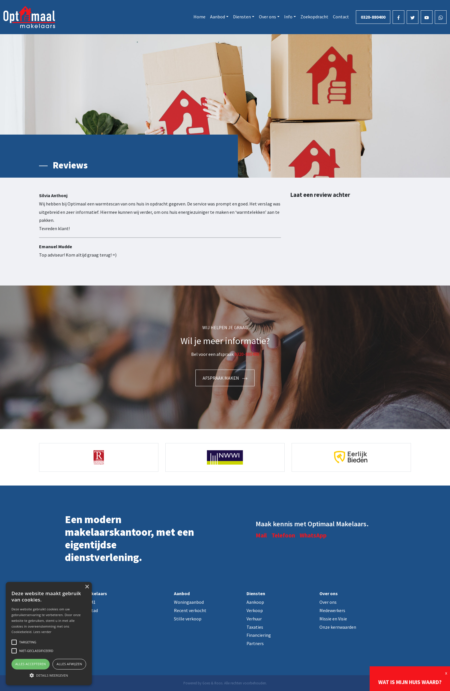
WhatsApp (313, 535)
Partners (255, 643)
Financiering (259, 635)
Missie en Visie (333, 619)
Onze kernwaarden (337, 627)
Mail (261, 535)
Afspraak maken (225, 378)
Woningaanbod (189, 602)
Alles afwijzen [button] (69, 664)
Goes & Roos (212, 683)
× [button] (87, 587)
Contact (341, 17)
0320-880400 (373, 17)
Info (288, 17)
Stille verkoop (187, 619)
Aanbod (217, 17)
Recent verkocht (190, 610)
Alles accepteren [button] (30, 664)
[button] (48, 675)
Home (199, 17)
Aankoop (255, 602)
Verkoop (255, 610)
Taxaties (255, 627)
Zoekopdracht (314, 17)
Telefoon (283, 535)
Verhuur (254, 619)
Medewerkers (332, 610)
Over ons (267, 17)
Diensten (242, 17)
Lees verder (42, 632)
